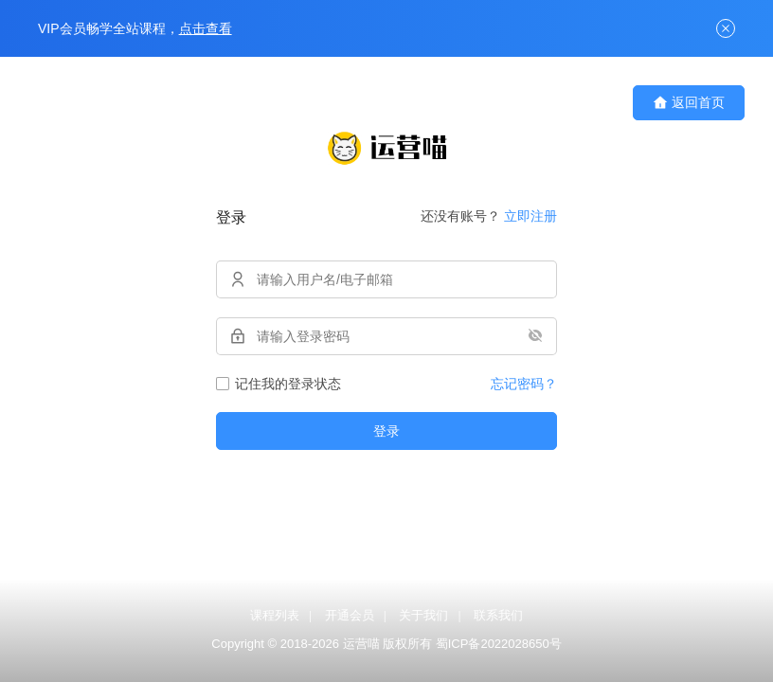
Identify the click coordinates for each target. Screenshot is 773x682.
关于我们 (423, 615)
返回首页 (689, 103)
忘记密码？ (524, 383)
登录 (386, 431)
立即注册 (530, 216)
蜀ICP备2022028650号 (499, 644)
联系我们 (498, 615)
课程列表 (274, 615)
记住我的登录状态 (278, 383)
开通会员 (349, 615)
